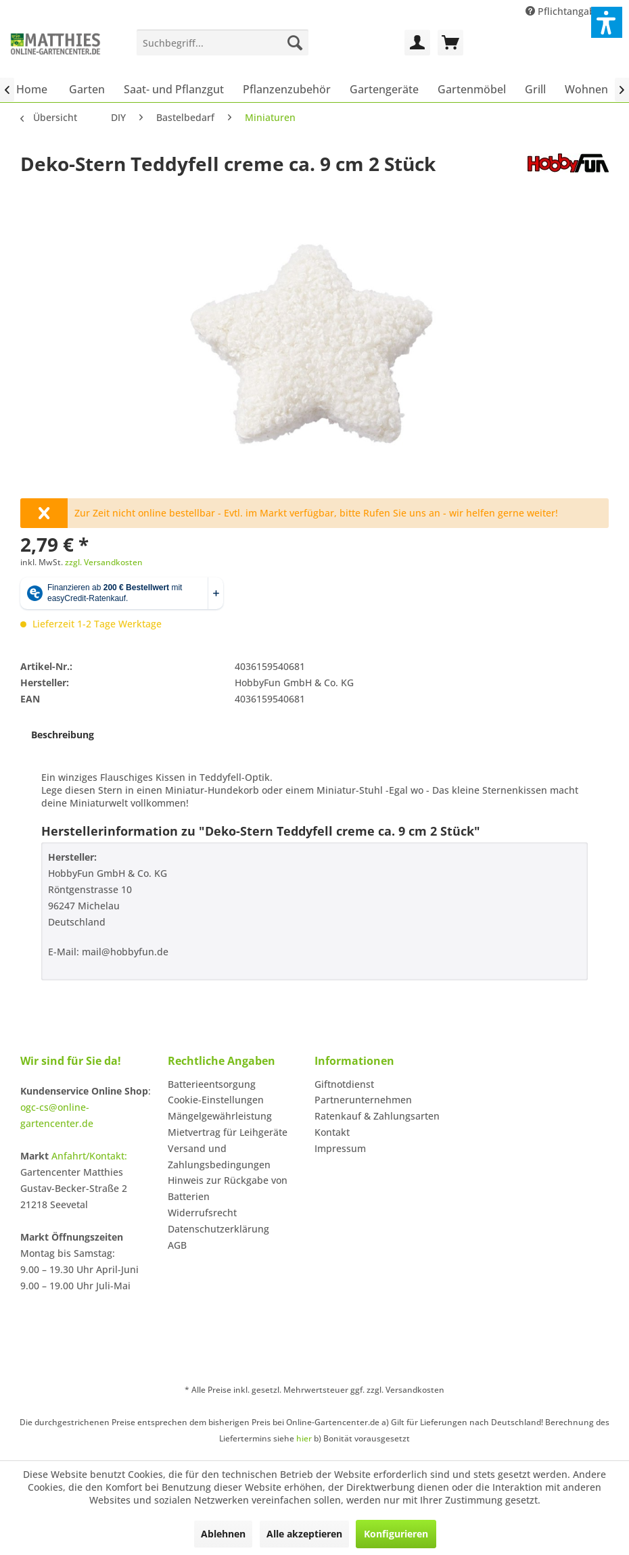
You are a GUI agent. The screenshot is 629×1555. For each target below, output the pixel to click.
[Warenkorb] (450, 42)
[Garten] (87, 89)
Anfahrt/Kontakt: (89, 1155)
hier (304, 1438)
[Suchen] (295, 42)
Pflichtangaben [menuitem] (567, 11)
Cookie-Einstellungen (216, 1099)
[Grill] (535, 89)
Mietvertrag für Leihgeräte (227, 1132)
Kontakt (332, 1132)
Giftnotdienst (344, 1084)
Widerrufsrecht (202, 1212)
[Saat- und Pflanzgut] (173, 89)
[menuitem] (222, 42)
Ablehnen (223, 1533)
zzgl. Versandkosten (104, 562)
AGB (177, 1245)
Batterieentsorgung (212, 1084)
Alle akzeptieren (304, 1533)
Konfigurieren (396, 1533)
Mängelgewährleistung (220, 1115)
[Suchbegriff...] (222, 42)
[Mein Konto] (417, 42)
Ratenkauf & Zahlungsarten (377, 1115)
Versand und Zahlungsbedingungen (219, 1156)
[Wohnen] (586, 89)
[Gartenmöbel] (471, 89)
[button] (606, 22)
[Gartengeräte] (384, 89)
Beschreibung (62, 734)
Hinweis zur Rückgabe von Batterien (227, 1188)
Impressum (340, 1148)
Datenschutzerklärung (218, 1228)
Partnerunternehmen (363, 1099)
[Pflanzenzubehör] (286, 89)
